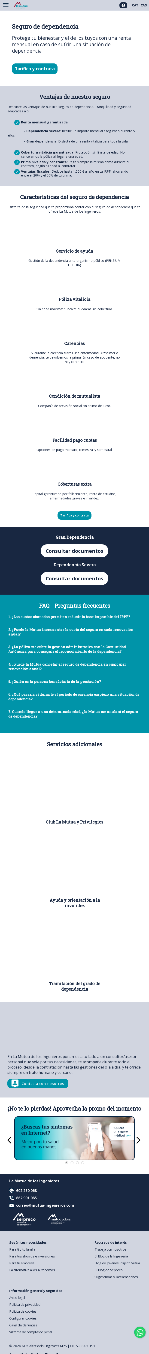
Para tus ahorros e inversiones (32, 1256)
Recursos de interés (110, 1242)
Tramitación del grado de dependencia (74, 986)
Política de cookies (22, 1311)
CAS (144, 5)
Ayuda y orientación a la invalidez (74, 902)
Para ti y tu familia (22, 1249)
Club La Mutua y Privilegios (74, 822)
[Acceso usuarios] (123, 5)
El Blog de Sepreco (108, 1270)
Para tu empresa (21, 1263)
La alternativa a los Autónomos (32, 1270)
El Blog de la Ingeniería (111, 1256)
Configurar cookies (22, 1318)
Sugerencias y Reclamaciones (116, 1276)
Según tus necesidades (28, 1242)
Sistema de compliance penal (30, 1332)
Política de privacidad (24, 1304)
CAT (135, 5)
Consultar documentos (74, 550)
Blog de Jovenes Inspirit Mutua (117, 1263)
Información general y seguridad (36, 1290)
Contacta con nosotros (43, 1083)
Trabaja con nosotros (110, 1249)
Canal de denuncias (23, 1325)
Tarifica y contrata (35, 69)
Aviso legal (17, 1297)
